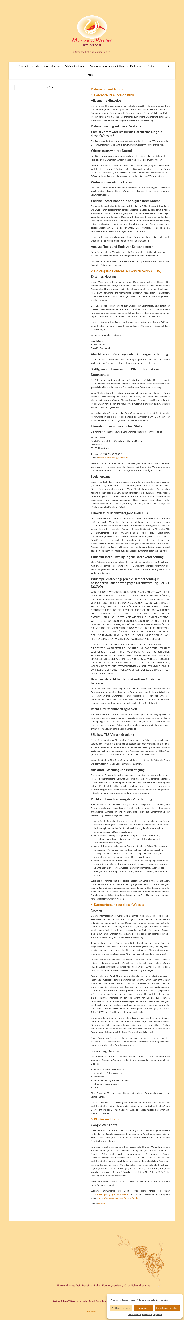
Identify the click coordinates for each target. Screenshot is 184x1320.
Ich (37, 66)
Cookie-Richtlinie (134, 1315)
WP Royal (89, 1301)
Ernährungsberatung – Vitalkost (107, 66)
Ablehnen (143, 1308)
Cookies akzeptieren (121, 1308)
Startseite (24, 66)
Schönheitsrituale (75, 66)
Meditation (136, 66)
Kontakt (89, 74)
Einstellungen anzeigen (167, 1308)
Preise (151, 66)
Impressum (157, 1315)
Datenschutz (147, 1315)
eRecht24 (103, 1203)
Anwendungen (52, 66)
